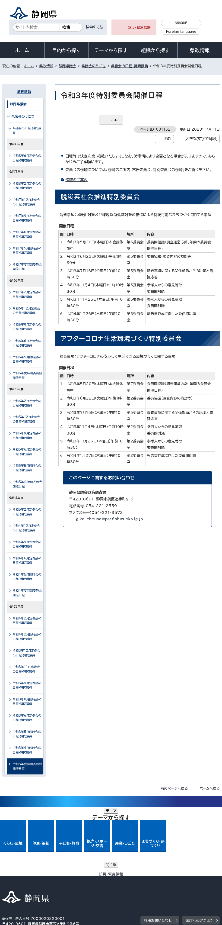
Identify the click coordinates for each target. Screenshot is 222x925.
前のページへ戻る (174, 788)
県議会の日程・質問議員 (129, 66)
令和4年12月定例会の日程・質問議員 (26, 528)
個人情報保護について (75, 880)
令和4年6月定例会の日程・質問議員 (27, 560)
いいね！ (115, 120)
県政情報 (199, 50)
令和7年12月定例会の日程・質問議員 (26, 202)
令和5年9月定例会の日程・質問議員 (27, 435)
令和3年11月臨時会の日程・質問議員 (26, 669)
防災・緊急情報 (139, 27)
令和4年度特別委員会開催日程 (27, 592)
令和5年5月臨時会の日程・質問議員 (27, 468)
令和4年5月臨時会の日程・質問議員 (27, 576)
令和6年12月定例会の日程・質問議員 (26, 310)
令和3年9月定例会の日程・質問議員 (27, 685)
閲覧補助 (181, 23)
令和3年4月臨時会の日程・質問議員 (27, 750)
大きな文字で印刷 (201, 139)
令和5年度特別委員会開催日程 (27, 484)
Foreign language (181, 31)
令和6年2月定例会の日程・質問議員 (27, 403)
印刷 (168, 139)
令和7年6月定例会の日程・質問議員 (27, 234)
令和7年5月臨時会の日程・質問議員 (27, 250)
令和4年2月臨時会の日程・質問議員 (27, 636)
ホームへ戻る (210, 788)
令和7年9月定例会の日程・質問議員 (27, 218)
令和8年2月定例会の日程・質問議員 (27, 186)
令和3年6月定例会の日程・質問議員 (27, 718)
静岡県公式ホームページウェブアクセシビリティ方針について (156, 880)
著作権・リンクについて (24, 880)
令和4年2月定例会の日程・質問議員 (27, 620)
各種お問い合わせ (158, 851)
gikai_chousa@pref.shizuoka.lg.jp (109, 519)
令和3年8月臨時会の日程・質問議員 (27, 701)
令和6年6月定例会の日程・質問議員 (27, 343)
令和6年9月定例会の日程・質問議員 (27, 327)
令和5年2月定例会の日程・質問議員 (27, 512)
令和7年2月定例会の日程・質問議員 (27, 294)
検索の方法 (95, 27)
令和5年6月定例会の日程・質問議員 (27, 451)
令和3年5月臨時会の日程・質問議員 (27, 734)
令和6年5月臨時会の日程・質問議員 (27, 359)
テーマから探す (111, 50)
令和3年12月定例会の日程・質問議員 (26, 653)
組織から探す (155, 50)
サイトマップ (45, 885)
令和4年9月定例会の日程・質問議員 (27, 544)
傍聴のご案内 (76, 180)
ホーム (22, 50)
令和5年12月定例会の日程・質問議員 (26, 419)
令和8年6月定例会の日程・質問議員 (27, 158)
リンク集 (12, 885)
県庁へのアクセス (199, 851)
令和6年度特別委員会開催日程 (27, 375)
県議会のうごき (94, 66)
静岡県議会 (67, 66)
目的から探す (66, 50)
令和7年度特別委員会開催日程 (27, 267)
